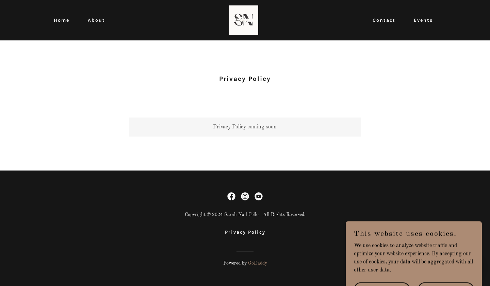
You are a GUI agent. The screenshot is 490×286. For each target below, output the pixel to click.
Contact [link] (384, 20)
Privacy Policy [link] (245, 232)
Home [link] (61, 20)
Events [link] (423, 20)
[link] (243, 20)
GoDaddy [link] (257, 263)
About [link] (96, 20)
